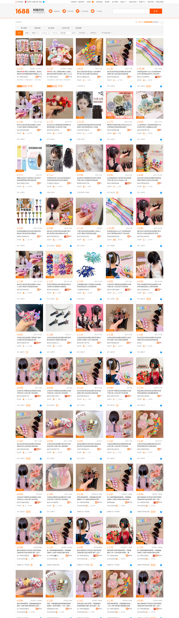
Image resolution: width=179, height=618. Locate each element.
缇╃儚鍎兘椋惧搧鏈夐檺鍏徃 (24, 77)
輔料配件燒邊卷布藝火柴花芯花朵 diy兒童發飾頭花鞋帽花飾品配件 (119, 126)
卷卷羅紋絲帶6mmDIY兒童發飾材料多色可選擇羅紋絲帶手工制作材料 (149, 73)
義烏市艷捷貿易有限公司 (144, 183)
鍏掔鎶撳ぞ (60, 80)
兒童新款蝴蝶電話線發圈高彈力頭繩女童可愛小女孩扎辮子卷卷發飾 (59, 498)
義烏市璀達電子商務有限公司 (24, 396)
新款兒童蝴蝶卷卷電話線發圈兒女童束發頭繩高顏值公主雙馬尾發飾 (149, 286)
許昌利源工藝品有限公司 (84, 130)
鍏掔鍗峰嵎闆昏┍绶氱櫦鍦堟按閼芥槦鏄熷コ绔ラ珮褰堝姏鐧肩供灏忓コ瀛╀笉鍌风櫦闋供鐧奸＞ (89, 498)
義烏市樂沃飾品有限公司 (84, 396)
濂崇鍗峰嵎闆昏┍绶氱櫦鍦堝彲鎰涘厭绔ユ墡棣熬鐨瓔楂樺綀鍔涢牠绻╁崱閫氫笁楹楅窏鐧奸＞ (29, 605)
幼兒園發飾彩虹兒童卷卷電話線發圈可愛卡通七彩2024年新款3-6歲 (119, 179)
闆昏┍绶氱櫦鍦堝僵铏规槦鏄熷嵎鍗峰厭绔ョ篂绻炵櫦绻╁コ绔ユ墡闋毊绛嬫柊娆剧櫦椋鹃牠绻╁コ (59, 605)
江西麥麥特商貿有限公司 (84, 290)
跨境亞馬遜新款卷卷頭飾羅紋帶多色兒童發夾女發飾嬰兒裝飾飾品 (59, 286)
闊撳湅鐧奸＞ (29, 80)
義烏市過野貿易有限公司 (144, 449)
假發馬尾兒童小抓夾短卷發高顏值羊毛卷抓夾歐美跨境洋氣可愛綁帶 (59, 179)
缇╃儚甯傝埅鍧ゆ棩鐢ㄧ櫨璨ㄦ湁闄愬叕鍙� (84, 555)
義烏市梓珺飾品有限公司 (114, 77)
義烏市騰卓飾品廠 (23, 449)
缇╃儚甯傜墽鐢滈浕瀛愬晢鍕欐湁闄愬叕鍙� (24, 609)
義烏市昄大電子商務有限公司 (84, 343)
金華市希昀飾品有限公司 (84, 449)
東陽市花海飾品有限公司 (24, 236)
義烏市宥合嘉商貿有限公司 (54, 130)
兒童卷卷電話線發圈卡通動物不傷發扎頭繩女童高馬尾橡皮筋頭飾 (29, 339)
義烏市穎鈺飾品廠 (23, 130)
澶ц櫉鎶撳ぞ (51, 80)
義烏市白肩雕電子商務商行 (54, 502)
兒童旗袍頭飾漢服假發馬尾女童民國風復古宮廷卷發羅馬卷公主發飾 (89, 126)
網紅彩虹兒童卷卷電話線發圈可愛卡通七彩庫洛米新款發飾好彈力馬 (59, 232)
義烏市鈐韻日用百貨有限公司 (84, 236)
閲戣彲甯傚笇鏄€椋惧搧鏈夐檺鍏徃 (54, 609)
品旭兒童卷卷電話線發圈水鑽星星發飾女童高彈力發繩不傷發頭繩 (59, 339)
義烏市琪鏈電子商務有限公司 (24, 343)
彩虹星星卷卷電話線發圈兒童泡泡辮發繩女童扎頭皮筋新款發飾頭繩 (119, 73)
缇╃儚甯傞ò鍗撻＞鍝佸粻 (144, 555)
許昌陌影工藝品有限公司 (54, 183)
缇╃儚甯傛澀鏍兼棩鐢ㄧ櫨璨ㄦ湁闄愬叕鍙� (24, 555)
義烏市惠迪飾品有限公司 (144, 290)
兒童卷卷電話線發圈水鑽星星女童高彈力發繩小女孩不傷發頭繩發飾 (119, 339)
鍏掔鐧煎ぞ (21, 80)
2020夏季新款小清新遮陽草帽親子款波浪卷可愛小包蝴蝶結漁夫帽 (149, 126)
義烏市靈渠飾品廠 (113, 183)
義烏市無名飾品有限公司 (114, 449)
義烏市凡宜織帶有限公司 (144, 77)
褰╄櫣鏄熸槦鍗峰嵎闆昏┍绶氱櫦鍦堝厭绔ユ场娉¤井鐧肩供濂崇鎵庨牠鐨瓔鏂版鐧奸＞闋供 (119, 498)
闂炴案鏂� (111, 502)
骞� (40, 77)
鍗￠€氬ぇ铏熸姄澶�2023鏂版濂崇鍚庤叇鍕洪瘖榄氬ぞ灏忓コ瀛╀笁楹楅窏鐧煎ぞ (59, 73)
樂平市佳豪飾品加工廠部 (84, 77)
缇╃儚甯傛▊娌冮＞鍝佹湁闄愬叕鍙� (54, 555)
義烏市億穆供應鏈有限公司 (24, 502)
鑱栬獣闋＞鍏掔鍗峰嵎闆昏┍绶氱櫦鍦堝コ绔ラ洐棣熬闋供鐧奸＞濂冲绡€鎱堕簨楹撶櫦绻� (119, 551)
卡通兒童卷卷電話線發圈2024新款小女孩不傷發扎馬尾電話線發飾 (89, 232)
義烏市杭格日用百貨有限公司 (54, 396)
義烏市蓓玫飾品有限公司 (54, 290)
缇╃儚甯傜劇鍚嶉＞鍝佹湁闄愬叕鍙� (84, 609)
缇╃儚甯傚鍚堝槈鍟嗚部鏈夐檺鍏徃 (114, 555)
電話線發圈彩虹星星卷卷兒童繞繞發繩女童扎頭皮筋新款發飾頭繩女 (89, 445)
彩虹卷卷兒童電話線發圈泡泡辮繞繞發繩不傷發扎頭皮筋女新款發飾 (149, 179)
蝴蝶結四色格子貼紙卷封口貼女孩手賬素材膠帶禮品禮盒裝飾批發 (29, 179)
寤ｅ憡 (39, 74)
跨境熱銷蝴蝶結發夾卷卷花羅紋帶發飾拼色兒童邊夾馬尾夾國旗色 (29, 232)
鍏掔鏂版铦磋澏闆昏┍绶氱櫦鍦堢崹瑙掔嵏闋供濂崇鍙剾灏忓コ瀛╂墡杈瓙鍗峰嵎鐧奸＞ (89, 605)
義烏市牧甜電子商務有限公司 (54, 449)
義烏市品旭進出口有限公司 (54, 343)
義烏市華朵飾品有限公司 (24, 290)
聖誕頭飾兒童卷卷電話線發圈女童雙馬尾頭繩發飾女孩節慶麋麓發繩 (149, 392)
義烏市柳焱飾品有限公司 (114, 343)
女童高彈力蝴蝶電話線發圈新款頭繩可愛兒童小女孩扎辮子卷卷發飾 (119, 286)
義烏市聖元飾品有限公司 (144, 236)
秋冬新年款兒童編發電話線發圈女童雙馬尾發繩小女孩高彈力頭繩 (59, 126)
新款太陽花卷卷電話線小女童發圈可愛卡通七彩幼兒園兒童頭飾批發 (89, 73)
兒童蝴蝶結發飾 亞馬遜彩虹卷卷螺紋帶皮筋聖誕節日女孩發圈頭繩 (89, 286)
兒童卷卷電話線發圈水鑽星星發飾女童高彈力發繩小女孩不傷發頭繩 (89, 339)
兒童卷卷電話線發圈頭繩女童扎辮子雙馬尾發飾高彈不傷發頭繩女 (149, 445)
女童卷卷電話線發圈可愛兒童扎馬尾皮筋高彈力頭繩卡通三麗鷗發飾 (59, 445)
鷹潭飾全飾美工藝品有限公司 (84, 183)
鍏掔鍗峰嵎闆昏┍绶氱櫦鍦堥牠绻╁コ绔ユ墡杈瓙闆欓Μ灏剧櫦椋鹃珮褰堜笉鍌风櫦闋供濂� (119, 605)
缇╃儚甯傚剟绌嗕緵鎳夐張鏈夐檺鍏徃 (144, 609)
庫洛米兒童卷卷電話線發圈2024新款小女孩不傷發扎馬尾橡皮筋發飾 (29, 126)
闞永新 (139, 343)
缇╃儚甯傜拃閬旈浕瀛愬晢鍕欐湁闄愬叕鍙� (144, 502)
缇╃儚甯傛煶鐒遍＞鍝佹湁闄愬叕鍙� (84, 502)
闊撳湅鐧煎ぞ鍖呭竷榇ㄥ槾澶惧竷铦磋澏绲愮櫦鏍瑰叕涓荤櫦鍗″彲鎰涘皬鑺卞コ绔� (29, 73)
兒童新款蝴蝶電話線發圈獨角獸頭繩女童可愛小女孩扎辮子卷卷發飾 (119, 445)
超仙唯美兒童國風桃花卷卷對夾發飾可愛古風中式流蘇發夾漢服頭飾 (89, 179)
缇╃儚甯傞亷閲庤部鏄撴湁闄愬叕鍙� (114, 609)
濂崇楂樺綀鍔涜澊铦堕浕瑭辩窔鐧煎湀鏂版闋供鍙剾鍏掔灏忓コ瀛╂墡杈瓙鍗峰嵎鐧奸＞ (149, 498)
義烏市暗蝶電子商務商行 (144, 130)
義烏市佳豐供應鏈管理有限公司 (114, 290)
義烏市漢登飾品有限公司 (54, 236)
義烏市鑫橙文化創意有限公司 (24, 183)
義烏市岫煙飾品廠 (113, 130)
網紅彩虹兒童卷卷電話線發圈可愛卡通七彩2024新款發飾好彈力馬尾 (149, 232)
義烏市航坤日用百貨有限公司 (114, 396)
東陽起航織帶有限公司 (114, 236)
